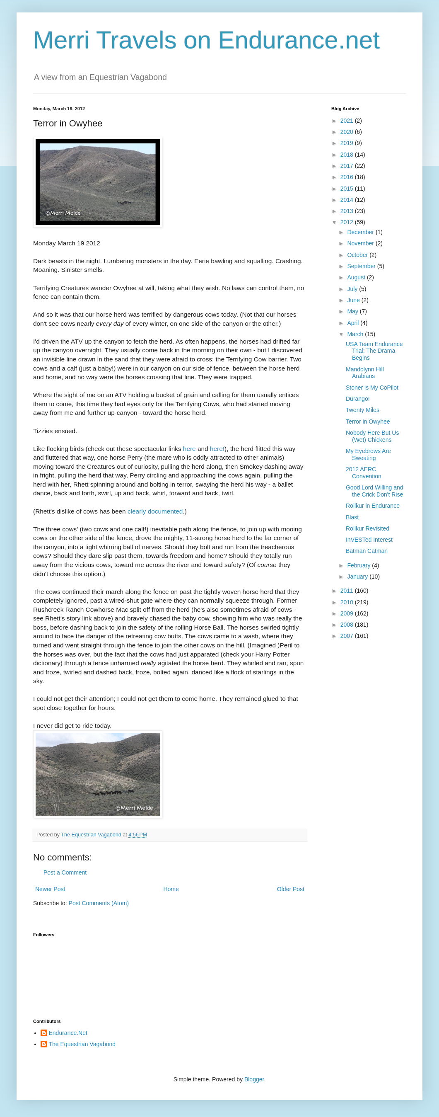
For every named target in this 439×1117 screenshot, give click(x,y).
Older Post (290, 889)
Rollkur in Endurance (373, 505)
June (354, 300)
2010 (347, 602)
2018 (347, 154)
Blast (352, 517)
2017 (347, 165)
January (358, 576)
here (189, 448)
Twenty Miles (362, 410)
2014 (347, 199)
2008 (347, 624)
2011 (347, 590)
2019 (347, 143)
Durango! (358, 398)
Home (170, 889)
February (359, 565)
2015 (347, 188)
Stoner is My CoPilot (372, 387)
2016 (347, 177)
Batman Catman (367, 551)
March (356, 334)
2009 (347, 613)
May (353, 311)
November (361, 243)
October (358, 255)
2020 (347, 131)
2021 (347, 120)
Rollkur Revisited (367, 528)
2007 (347, 635)
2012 (347, 222)
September (362, 266)
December (361, 232)
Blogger (254, 1079)
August (357, 277)
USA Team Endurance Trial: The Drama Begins (374, 351)
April (353, 323)
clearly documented (155, 511)
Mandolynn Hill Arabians (365, 373)
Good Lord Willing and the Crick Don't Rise (374, 491)
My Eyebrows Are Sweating (368, 454)
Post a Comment (65, 872)
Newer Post (50, 889)
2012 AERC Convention (363, 473)
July (353, 289)
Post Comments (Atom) (99, 903)
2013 (347, 211)
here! (217, 448)
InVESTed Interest (369, 539)
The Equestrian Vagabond (82, 1044)
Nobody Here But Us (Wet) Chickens (372, 436)
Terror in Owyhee (368, 421)
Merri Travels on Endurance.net (206, 40)
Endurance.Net (68, 1033)
